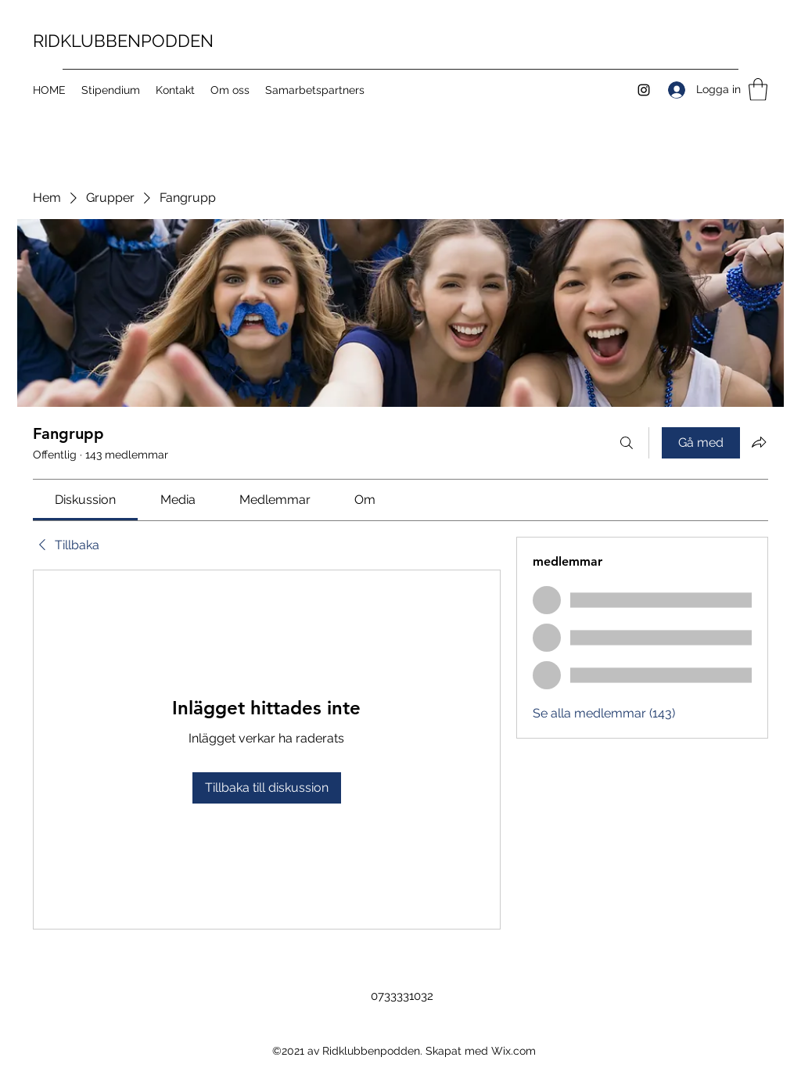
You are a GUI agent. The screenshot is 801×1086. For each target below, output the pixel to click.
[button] (758, 89)
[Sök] (626, 442)
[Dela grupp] (758, 442)
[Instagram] (644, 90)
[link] (85, 499)
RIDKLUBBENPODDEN (123, 41)
